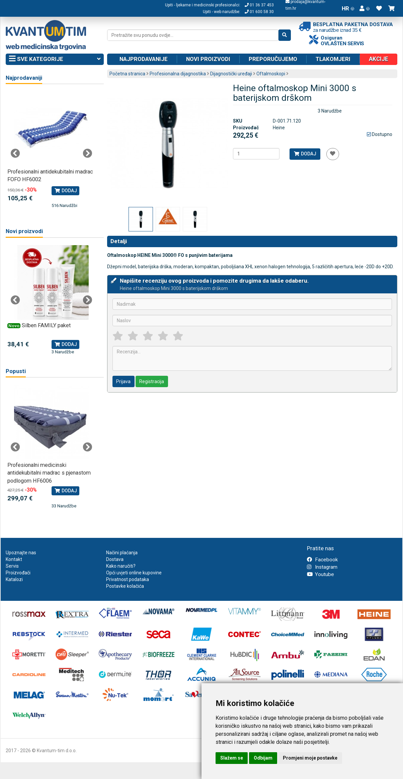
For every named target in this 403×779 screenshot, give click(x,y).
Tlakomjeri (333, 59)
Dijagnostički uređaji (231, 73)
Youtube (320, 574)
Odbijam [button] (263, 758)
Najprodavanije (143, 59)
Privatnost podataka (127, 579)
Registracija (151, 381)
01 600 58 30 (259, 11)
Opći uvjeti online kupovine (134, 572)
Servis (12, 566)
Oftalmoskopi (270, 73)
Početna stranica (127, 73)
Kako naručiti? (121, 566)
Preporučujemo (273, 59)
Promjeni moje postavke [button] (310, 758)
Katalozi (14, 579)
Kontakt (14, 559)
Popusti (16, 371)
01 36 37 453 (259, 5)
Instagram (322, 567)
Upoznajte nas (21, 552)
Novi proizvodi (208, 59)
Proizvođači (18, 572)
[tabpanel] (51, 150)
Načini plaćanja (122, 552)
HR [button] (348, 8)
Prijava (123, 381)
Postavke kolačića (125, 586)
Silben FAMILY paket (46, 325)
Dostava (115, 559)
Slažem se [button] (231, 758)
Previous (15, 153)
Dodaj (304, 153)
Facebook (322, 560)
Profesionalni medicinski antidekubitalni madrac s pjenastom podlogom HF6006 (49, 473)
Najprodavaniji (24, 78)
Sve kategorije (54, 59)
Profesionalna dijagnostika (178, 73)
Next (87, 153)
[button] (364, 8)
